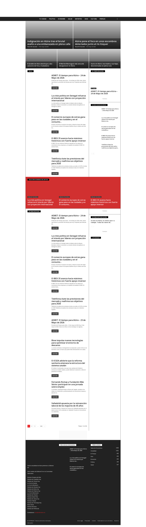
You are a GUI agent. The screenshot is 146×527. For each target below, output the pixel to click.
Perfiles (102, 19)
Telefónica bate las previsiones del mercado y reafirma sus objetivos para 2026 (67, 161)
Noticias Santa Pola (32, 497)
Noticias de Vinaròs (32, 495)
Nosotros (116, 520)
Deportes (78, 19)
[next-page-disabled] (93, 226)
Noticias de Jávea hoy (33, 499)
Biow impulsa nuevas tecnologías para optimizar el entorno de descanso (67, 343)
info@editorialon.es (40, 512)
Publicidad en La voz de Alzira (105, 520)
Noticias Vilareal (31, 500)
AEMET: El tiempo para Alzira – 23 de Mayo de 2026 (68, 321)
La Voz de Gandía (32, 483)
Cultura (94, 19)
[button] (118, 19)
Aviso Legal (80, 520)
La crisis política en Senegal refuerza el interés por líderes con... (109, 119)
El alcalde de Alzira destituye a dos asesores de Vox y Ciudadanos (39, 65)
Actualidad (93, 451)
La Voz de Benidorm (32, 485)
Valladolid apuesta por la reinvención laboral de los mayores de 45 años (69, 404)
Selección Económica (33, 197)
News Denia (30, 504)
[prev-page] (91, 154)
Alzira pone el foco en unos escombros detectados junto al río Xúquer (96, 43)
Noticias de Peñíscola (33, 508)
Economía (61, 19)
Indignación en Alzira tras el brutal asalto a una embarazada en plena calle (48, 43)
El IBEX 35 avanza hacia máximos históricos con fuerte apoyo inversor (68, 139)
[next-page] (93, 154)
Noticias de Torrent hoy (33, 481)
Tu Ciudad (42, 19)
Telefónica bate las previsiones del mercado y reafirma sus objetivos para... (109, 146)
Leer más (55, 88)
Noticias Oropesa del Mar (34, 477)
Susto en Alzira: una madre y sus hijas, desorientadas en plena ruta (104, 65)
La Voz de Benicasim (33, 493)
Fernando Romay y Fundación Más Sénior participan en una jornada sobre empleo (67, 384)
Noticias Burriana (32, 506)
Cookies (94, 520)
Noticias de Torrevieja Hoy (34, 502)
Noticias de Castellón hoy (34, 479)
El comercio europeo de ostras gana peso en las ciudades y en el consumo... (68, 119)
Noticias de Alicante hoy (33, 487)
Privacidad (87, 520)
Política (52, 19)
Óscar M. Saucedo (32, 46)
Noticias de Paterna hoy (33, 491)
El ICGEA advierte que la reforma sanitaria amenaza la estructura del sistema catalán (68, 363)
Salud (70, 19)
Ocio (86, 19)
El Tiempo (93, 88)
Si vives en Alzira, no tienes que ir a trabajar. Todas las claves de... (103, 221)
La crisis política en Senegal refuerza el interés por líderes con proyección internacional (68, 98)
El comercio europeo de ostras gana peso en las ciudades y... (108, 128)
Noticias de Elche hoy (33, 489)
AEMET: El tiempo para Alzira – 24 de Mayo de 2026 (68, 76)
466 (41, 426)
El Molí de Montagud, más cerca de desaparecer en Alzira (71, 65)
